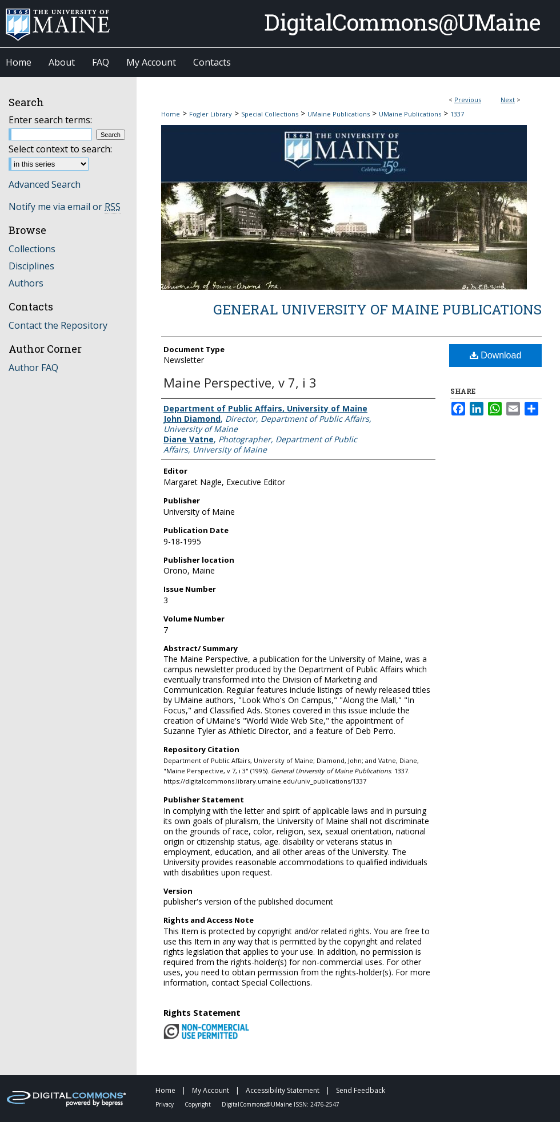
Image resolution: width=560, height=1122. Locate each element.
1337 (457, 114)
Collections (32, 249)
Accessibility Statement (283, 1090)
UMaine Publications (338, 114)
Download (496, 355)
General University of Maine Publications (377, 309)
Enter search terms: (50, 120)
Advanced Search (45, 184)
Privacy (165, 1104)
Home (170, 114)
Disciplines (31, 266)
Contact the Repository (58, 325)
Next (508, 99)
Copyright (199, 1104)
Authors (26, 283)
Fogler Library (210, 114)
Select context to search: (60, 149)
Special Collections (269, 114)
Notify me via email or (65, 206)
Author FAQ (33, 367)
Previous (467, 99)
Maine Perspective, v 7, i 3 (240, 382)
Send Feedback (360, 1090)
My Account (211, 1090)
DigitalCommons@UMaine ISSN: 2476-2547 (280, 1104)
